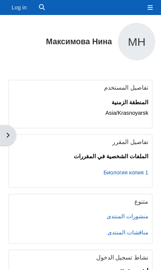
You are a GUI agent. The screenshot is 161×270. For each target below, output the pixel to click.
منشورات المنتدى (127, 216)
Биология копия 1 (125, 173)
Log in (19, 7)
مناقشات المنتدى (127, 233)
